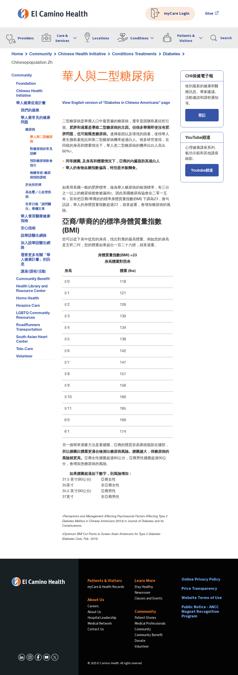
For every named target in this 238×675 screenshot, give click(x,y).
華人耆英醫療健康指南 (35, 218)
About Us (94, 612)
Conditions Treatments (134, 53)
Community (40, 53)
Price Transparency (199, 588)
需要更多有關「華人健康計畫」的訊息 (35, 259)
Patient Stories (145, 617)
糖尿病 (30, 129)
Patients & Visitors (186, 38)
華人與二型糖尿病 (41, 139)
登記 (202, 115)
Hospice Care (28, 305)
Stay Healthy (144, 586)
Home (17, 53)
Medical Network (100, 623)
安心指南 (28, 228)
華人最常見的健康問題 (35, 119)
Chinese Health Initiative (82, 53)
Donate (140, 640)
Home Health (27, 298)
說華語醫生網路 (34, 235)
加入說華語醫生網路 (35, 244)
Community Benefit (33, 278)
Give (212, 13)
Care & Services (62, 38)
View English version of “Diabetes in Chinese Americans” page (116, 102)
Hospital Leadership (102, 617)
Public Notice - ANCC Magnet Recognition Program (200, 611)
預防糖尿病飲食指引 (41, 163)
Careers (93, 606)
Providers (26, 38)
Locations (100, 38)
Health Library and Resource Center (32, 288)
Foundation (26, 83)
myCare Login (170, 14)
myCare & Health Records (106, 586)
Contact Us (96, 629)
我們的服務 (30, 110)
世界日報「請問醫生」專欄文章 (38, 206)
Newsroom (142, 592)
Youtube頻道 (202, 170)
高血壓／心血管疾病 (38, 194)
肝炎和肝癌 (33, 185)
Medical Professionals (150, 623)
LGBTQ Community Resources (33, 314)
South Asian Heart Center (31, 338)
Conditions (139, 38)
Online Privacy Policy (201, 579)
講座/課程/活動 (33, 271)
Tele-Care (24, 348)
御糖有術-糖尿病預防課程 (40, 175)
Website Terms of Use (202, 598)
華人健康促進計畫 (31, 102)
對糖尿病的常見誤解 (41, 151)
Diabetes (171, 53)
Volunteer (24, 356)
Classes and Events (148, 598)
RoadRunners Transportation (29, 326)
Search (221, 38)
